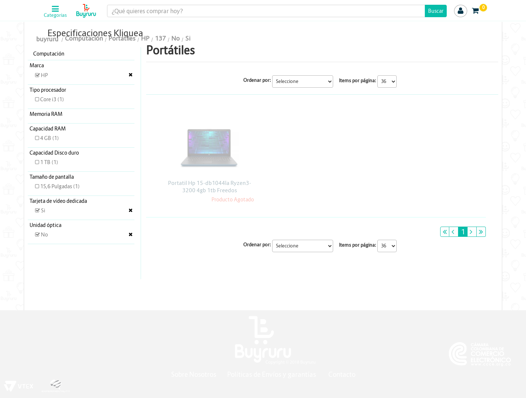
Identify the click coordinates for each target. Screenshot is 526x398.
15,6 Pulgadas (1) (57, 186)
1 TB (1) (46, 162)
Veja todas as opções (131, 74)
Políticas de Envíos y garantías (272, 374)
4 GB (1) (47, 138)
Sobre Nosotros (193, 374)
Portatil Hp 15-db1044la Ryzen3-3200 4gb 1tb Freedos (209, 186)
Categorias (55, 15)
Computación (48, 53)
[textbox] (277, 11)
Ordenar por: (257, 80)
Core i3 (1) (49, 99)
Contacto (341, 374)
